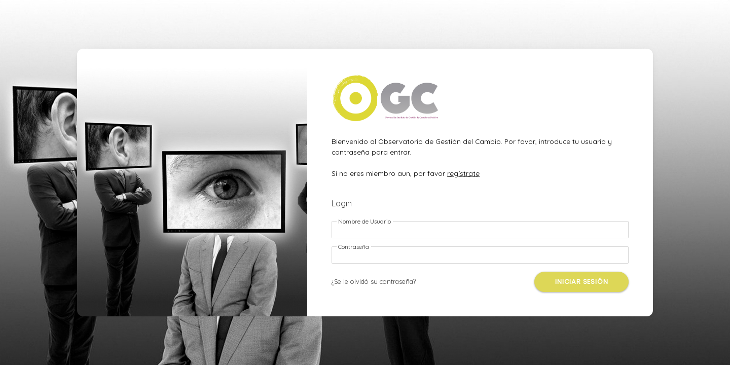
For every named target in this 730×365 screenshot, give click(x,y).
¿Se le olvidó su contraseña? (374, 281)
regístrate (463, 173)
